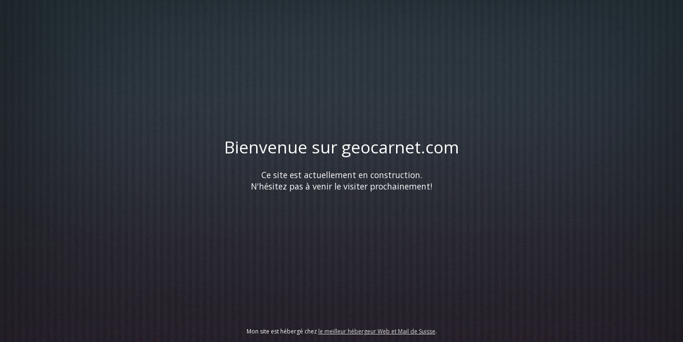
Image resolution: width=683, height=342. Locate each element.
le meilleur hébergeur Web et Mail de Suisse (376, 331)
